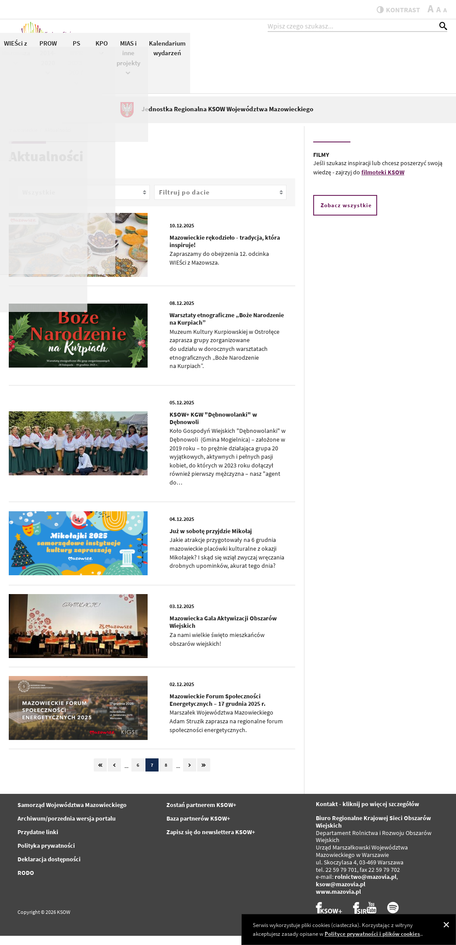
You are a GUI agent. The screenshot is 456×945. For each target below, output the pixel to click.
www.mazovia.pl (338, 901)
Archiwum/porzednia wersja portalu (67, 828)
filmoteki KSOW (382, 181)
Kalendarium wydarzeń (424, 56)
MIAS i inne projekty (385, 65)
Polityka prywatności (46, 855)
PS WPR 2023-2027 (333, 70)
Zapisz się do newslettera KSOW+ (210, 842)
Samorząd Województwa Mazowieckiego (72, 814)
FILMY (321, 164)
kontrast (394, 9)
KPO (359, 55)
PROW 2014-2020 (305, 65)
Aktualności (142, 51)
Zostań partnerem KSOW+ (201, 814)
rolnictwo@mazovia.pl (365, 886)
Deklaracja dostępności (49, 869)
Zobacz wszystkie (346, 214)
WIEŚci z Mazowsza (272, 60)
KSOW (206, 55)
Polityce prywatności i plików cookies (372, 934)
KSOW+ (178, 55)
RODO (26, 882)
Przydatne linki (38, 842)
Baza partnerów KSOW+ (198, 828)
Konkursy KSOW (236, 56)
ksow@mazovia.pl (340, 894)
